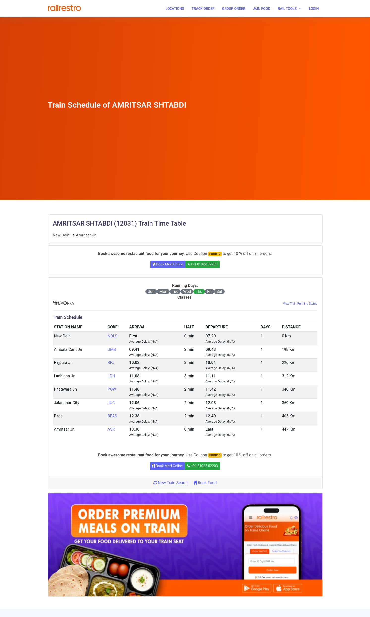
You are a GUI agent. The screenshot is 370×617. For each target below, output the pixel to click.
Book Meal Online (168, 264)
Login (314, 9)
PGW (112, 389)
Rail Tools (287, 9)
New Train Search (171, 482)
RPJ (111, 362)
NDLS (112, 336)
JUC (111, 402)
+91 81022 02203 (202, 264)
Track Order (203, 9)
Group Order (233, 9)
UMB (112, 349)
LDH (111, 376)
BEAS (112, 416)
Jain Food (261, 9)
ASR (111, 429)
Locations (175, 9)
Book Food (205, 482)
